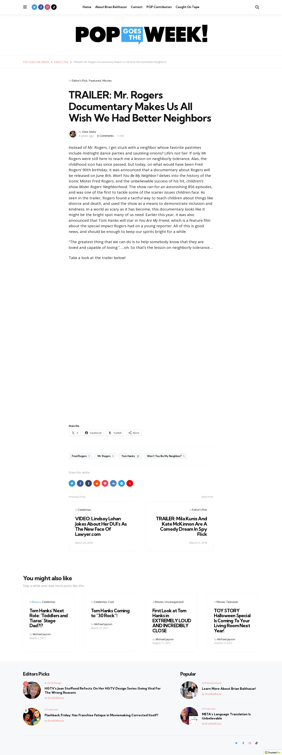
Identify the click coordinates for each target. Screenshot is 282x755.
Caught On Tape (187, 7)
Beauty (36, 602)
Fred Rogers (81, 456)
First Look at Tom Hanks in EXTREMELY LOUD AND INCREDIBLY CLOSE (171, 620)
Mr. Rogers (108, 456)
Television (232, 602)
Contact (137, 7)
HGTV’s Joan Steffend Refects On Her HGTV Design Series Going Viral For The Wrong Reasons (103, 689)
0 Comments (105, 135)
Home (87, 7)
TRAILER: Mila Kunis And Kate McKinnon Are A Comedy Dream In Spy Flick (181, 526)
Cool (111, 602)
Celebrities (84, 510)
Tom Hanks (134, 456)
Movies (107, 80)
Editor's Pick (80, 80)
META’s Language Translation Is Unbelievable (226, 715)
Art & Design (54, 682)
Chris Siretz (89, 132)
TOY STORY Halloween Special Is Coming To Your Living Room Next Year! (231, 620)
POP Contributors (159, 7)
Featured (95, 80)
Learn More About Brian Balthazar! (229, 688)
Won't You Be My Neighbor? (172, 456)
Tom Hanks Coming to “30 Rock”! (110, 613)
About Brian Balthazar (111, 7)
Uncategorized (174, 602)
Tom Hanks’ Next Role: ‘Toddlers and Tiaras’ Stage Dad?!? (47, 618)
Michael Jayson (42, 633)
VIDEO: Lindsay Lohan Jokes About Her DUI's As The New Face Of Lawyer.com (101, 526)
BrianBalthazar (56, 697)
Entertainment (213, 682)
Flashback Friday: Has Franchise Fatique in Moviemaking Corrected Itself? (101, 714)
